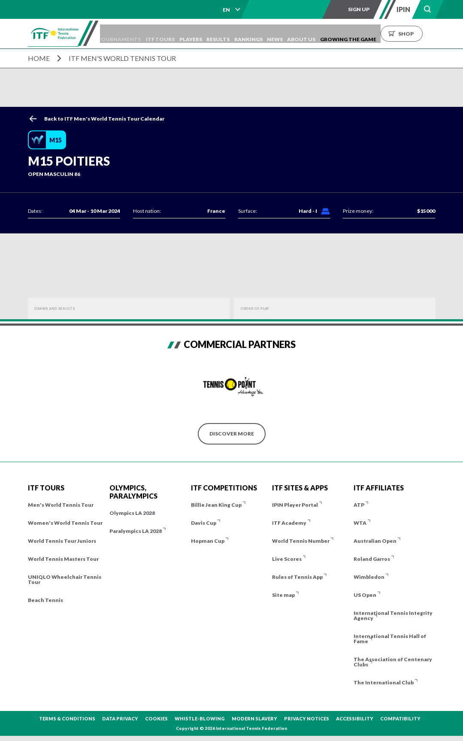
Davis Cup (203, 523)
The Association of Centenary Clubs (393, 662)
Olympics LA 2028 (132, 513)
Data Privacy (120, 718)
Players (210, 33)
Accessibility (354, 718)
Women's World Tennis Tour (65, 523)
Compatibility (400, 718)
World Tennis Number (301, 541)
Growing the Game (388, 33)
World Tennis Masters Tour (63, 559)
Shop (446, 33)
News (307, 33)
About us (338, 33)
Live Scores (287, 559)
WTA (360, 523)
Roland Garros (372, 559)
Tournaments (131, 33)
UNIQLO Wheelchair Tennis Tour (64, 579)
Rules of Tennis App (297, 577)
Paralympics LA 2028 (135, 531)
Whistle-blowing (200, 718)
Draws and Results (62, 308)
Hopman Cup (207, 541)
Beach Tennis (45, 600)
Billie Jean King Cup (216, 505)
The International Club (384, 682)
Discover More (231, 433)
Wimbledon (369, 577)
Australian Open (375, 541)
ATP (359, 505)
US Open (365, 595)
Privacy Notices (306, 718)
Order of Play (260, 308)
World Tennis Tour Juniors (62, 541)
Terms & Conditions (67, 718)
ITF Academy (289, 523)
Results (242, 33)
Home (39, 58)
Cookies (156, 718)
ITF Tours (176, 33)
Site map (283, 595)
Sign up (358, 9)
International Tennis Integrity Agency (393, 615)
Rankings (276, 33)
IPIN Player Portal (295, 505)
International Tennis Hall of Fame (390, 638)
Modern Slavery (254, 718)
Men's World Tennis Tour (61, 505)
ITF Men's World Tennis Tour (122, 58)
